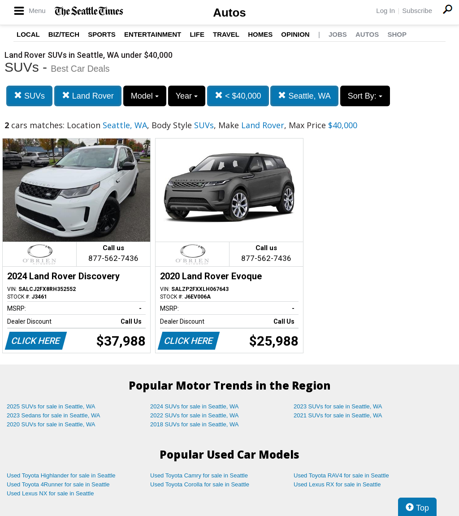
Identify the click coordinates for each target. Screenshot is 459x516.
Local (28, 34)
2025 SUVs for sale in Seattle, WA (51, 406)
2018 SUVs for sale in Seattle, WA (194, 424)
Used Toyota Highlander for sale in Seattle (61, 475)
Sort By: (365, 95)
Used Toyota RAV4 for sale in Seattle (341, 475)
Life (197, 34)
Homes (260, 34)
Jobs (338, 34)
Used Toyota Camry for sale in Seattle (199, 475)
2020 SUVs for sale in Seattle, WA (51, 424)
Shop (397, 34)
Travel (226, 34)
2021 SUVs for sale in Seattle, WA (338, 415)
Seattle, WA (304, 95)
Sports (102, 34)
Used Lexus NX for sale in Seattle (50, 493)
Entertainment (152, 34)
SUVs (29, 95)
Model (145, 95)
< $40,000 (238, 95)
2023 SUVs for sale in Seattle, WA (338, 406)
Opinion (295, 34)
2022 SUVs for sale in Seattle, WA (194, 415)
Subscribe (417, 10)
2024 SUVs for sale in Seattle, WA (194, 406)
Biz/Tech (63, 34)
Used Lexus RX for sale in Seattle (337, 484)
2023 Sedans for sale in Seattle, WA (53, 415)
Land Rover (88, 95)
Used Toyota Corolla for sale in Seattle (199, 484)
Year (187, 95)
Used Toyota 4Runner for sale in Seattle (58, 484)
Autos (229, 12)
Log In (385, 10)
